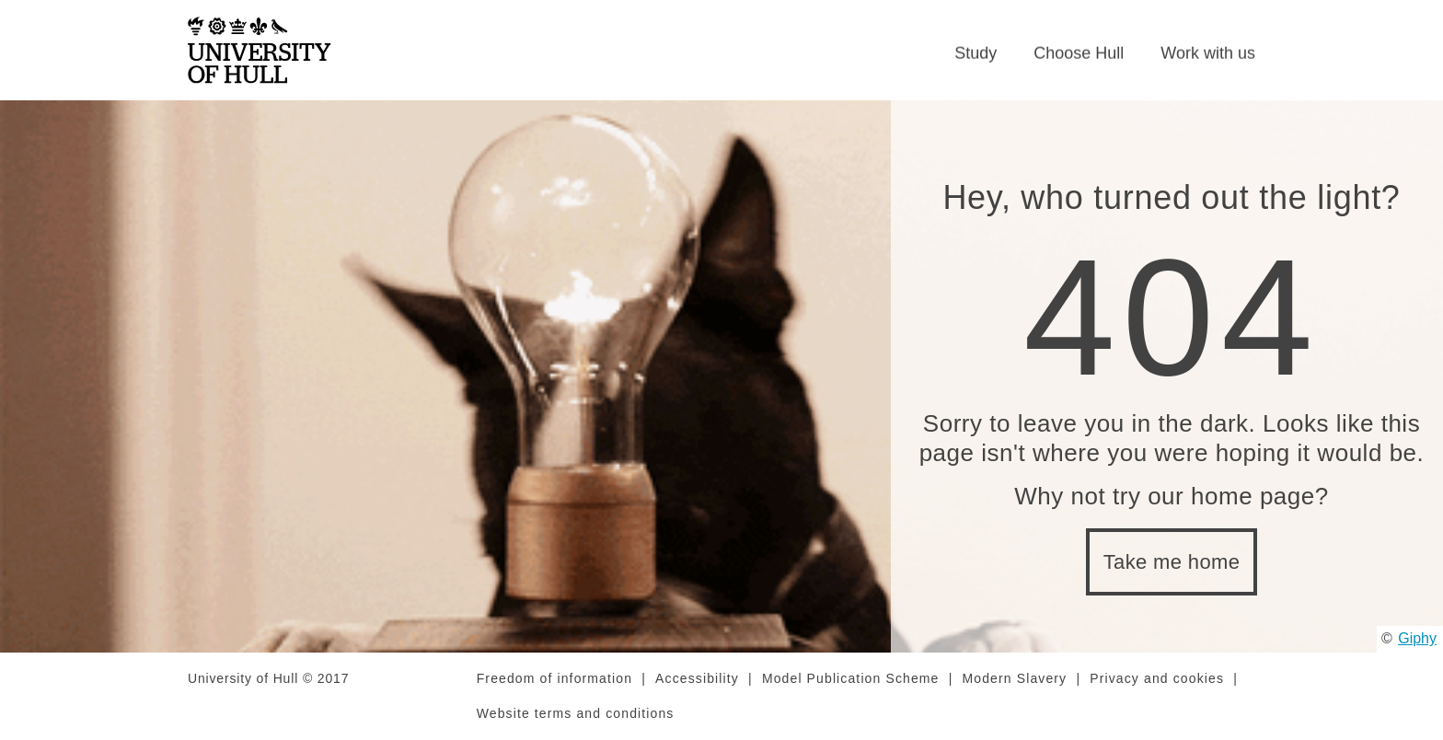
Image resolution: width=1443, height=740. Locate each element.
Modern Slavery (1015, 678)
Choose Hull (1078, 53)
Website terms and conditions (576, 713)
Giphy (1417, 638)
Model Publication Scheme (851, 678)
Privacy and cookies (1157, 678)
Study (975, 53)
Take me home (1172, 561)
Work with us (1207, 53)
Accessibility (697, 678)
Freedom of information (554, 678)
